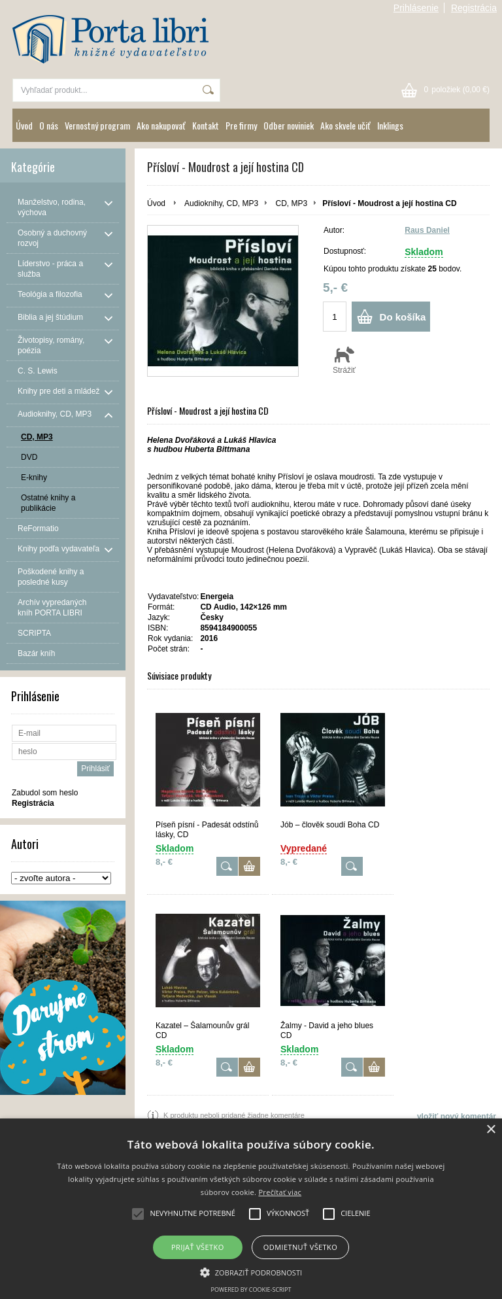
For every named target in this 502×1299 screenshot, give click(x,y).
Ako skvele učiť (345, 125)
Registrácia (474, 8)
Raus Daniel (427, 230)
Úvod (24, 125)
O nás (48, 125)
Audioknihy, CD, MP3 (221, 203)
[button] (251, 1271)
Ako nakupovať (161, 125)
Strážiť (344, 360)
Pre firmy (241, 125)
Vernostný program (97, 125)
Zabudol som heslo (45, 792)
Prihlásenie (416, 8)
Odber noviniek (288, 125)
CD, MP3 (292, 203)
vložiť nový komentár (456, 1116)
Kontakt (205, 125)
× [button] (490, 1130)
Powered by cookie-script (251, 1289)
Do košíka (403, 316)
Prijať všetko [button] (197, 1247)
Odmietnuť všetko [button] (300, 1247)
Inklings (390, 125)
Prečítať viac (279, 1192)
